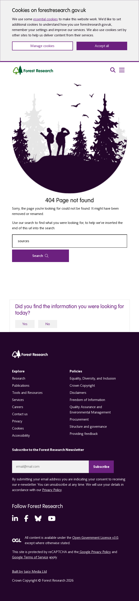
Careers (17, 407)
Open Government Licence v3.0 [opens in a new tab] (95, 538)
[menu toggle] (121, 70)
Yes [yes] (24, 324)
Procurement (79, 419)
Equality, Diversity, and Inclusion (93, 378)
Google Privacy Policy (95, 552)
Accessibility (21, 436)
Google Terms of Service (30, 557)
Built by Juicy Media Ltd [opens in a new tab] (29, 572)
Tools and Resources (27, 393)
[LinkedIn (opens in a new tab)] (15, 519)
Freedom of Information (87, 400)
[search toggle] (113, 70)
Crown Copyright (82, 386)
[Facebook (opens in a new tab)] (26, 519)
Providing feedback (84, 434)
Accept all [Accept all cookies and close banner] (102, 46)
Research (18, 378)
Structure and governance (88, 427)
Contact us (20, 414)
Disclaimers (78, 393)
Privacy (17, 421)
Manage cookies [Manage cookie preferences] (42, 46)
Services (18, 400)
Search (40, 256)
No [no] (47, 324)
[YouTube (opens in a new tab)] (52, 519)
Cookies (18, 428)
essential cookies (45, 19)
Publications (20, 386)
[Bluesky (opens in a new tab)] (38, 519)
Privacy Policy (52, 490)
